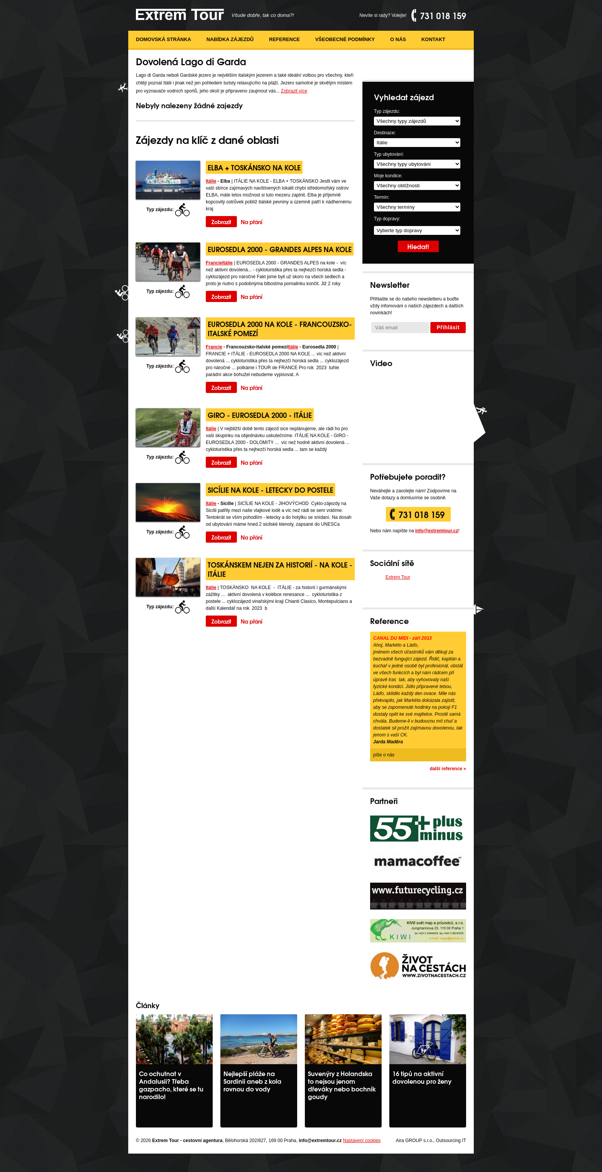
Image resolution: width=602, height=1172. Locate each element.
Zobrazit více (294, 91)
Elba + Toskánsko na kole (254, 167)
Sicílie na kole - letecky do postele (270, 489)
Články (147, 1005)
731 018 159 (422, 514)
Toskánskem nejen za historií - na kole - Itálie (280, 569)
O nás (398, 39)
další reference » (448, 768)
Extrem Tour (397, 577)
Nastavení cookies (361, 1140)
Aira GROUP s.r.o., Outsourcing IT (431, 1140)
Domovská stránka (163, 39)
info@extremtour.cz (436, 530)
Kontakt (433, 39)
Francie (214, 263)
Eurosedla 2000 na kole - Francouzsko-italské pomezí (280, 328)
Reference (284, 39)
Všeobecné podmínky (345, 39)
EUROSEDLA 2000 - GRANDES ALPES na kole (280, 249)
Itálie (211, 181)
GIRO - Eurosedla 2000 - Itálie (260, 414)
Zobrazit (221, 222)
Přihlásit (448, 327)
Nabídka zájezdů (230, 39)
